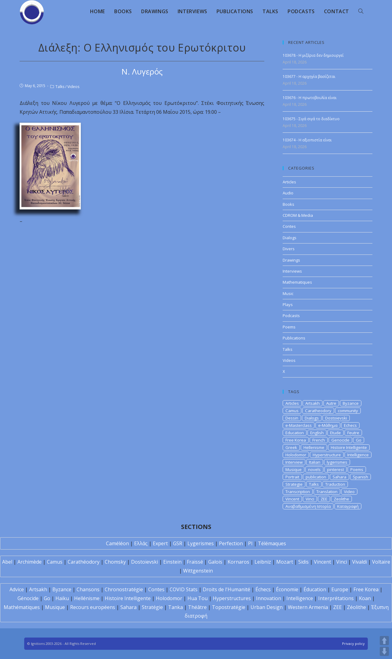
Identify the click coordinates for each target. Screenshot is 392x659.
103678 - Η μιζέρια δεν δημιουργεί (313, 55)
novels (314, 469)
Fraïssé (195, 561)
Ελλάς (141, 543)
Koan (365, 598)
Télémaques (272, 543)
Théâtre (197, 607)
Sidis (303, 561)
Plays (288, 304)
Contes (289, 226)
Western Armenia (308, 607)
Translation (326, 491)
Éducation (314, 589)
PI (250, 543)
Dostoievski (336, 418)
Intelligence (358, 455)
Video (349, 491)
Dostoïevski (144, 561)
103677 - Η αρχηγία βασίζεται (309, 76)
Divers (289, 248)
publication (316, 477)
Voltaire (381, 561)
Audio (288, 193)
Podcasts (291, 315)
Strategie (294, 484)
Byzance (351, 403)
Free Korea (295, 440)
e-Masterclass (298, 425)
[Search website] (361, 11)
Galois (215, 561)
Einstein (172, 561)
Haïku (62, 598)
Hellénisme (87, 598)
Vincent (292, 499)
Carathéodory (84, 561)
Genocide (340, 440)
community (348, 410)
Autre (331, 403)
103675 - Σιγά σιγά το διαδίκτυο (311, 118)
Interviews (292, 271)
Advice (16, 589)
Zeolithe (341, 499)
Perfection (231, 543)
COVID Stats (184, 589)
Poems (289, 327)
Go (358, 440)
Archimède (29, 561)
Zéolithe (356, 607)
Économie (287, 589)
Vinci (310, 499)
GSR (177, 543)
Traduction (335, 484)
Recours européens (92, 607)
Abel (7, 561)
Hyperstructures (232, 598)
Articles (289, 182)
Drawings (291, 260)
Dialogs (289, 237)
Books (288, 204)
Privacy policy (353, 643)
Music (288, 293)
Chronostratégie (124, 589)
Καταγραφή (348, 506)
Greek (291, 447)
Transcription (297, 491)
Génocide (28, 598)
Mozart (284, 561)
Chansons (88, 589)
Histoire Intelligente (349, 447)
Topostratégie (228, 607)
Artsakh (312, 403)
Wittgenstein (198, 570)
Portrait (292, 477)
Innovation (268, 598)
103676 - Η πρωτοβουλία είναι (310, 97)
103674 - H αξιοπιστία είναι (307, 140)
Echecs (350, 425)
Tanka (175, 607)
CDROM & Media (298, 215)
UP (384, 640)
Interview (294, 462)
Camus (292, 410)
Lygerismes (200, 543)
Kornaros (238, 561)
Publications (294, 338)
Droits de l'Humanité (226, 589)
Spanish (360, 477)
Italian (314, 462)
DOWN (384, 651)
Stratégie (152, 607)
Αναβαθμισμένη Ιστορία (308, 506)
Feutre (353, 432)
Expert (160, 543)
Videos (73, 86)
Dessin (291, 418)
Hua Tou (197, 598)
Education (294, 432)
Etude (335, 432)
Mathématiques (22, 607)
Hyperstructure (327, 455)
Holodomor (295, 455)
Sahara (339, 477)
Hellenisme (313, 447)
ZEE (324, 499)
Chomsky (115, 561)
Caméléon (117, 543)
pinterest (335, 469)
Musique (293, 469)
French (318, 440)
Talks (59, 86)
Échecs (263, 589)
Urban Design (267, 607)
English (317, 432)
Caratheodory (318, 410)
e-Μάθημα (327, 425)
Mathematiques (297, 282)
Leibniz (262, 561)
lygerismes (337, 462)
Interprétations (336, 598)
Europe (339, 589)
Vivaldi (359, 561)
